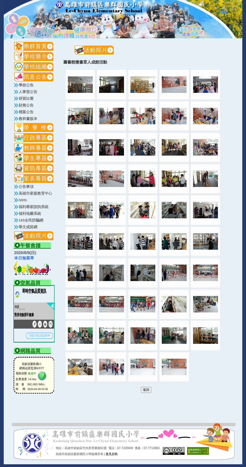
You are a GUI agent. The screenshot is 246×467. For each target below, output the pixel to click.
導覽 (223, 12)
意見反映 (112, 454)
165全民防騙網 (31, 220)
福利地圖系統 (30, 214)
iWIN (23, 200)
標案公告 (26, 112)
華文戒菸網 (28, 227)
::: (214, 12)
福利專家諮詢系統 (33, 207)
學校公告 (26, 85)
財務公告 (26, 105)
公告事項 (26, 187)
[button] (34, 56)
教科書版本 (28, 119)
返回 (146, 390)
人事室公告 (28, 92)
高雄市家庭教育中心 (35, 193)
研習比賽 (26, 99)
